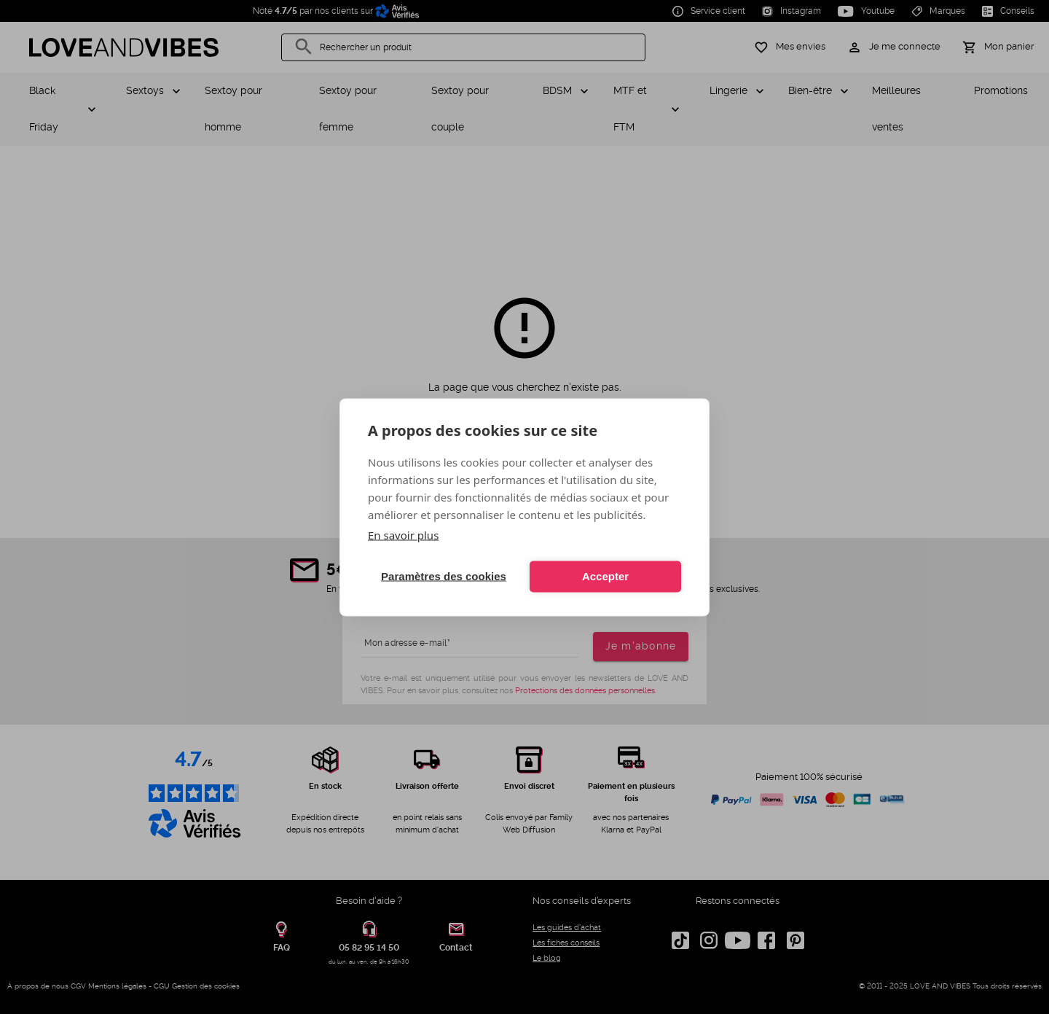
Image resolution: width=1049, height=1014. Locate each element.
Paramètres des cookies (443, 576)
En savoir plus (403, 534)
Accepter (605, 576)
